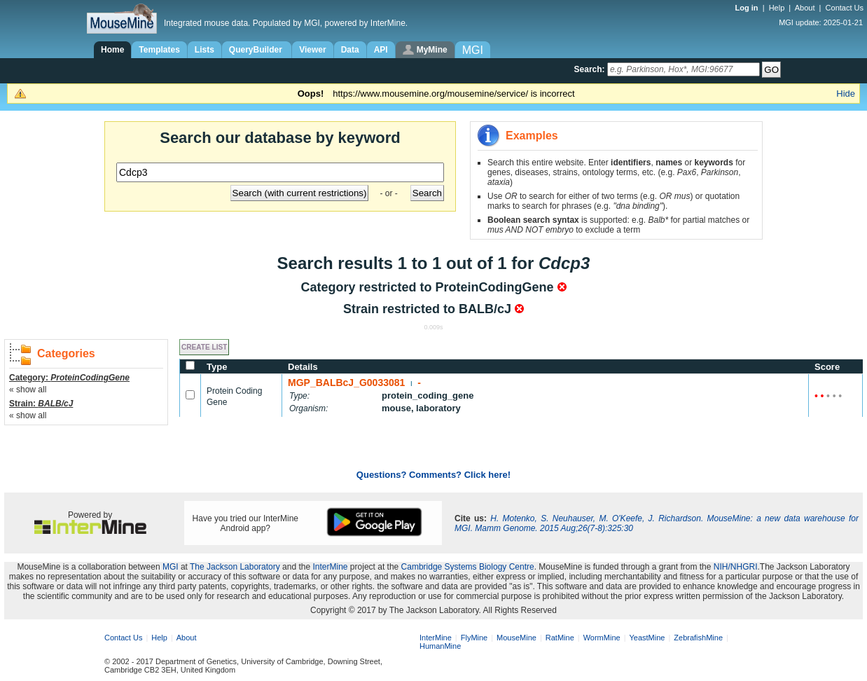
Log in (748, 8)
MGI (170, 567)
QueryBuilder (256, 50)
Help (777, 8)
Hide (845, 93)
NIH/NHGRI (736, 567)
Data (350, 50)
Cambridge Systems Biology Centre (467, 567)
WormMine (601, 637)
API (381, 50)
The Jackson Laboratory (235, 567)
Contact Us (844, 8)
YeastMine (647, 637)
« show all (27, 389)
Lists (204, 50)
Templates (159, 50)
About (805, 8)
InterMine (330, 567)
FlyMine (474, 637)
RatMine (560, 637)
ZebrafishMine (698, 637)
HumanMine (440, 646)
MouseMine (516, 637)
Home (112, 50)
